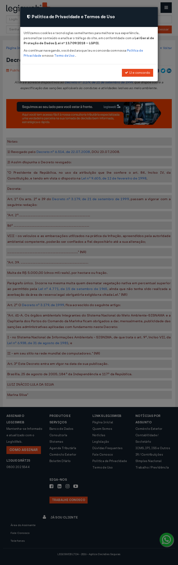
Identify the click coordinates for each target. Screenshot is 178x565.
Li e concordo (137, 72)
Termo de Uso (64, 56)
